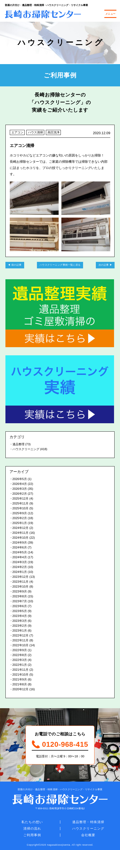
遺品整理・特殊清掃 (88, 822)
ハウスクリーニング (25, 449)
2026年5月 (19, 479)
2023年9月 (19, 591)
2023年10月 (20, 586)
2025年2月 (19, 518)
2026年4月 (19, 483)
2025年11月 (20, 503)
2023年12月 (20, 576)
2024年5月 (19, 552)
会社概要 (88, 835)
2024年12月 (20, 527)
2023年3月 (19, 620)
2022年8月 (19, 655)
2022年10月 (20, 645)
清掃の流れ (32, 828)
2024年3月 (19, 562)
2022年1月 (19, 664)
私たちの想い (32, 822)
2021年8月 (19, 684)
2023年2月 (19, 625)
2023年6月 (19, 606)
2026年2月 (19, 493)
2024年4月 (19, 557)
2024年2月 (19, 567)
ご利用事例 (32, 835)
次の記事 (104, 265)
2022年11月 (20, 640)
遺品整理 (18, 444)
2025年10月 (20, 508)
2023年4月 (19, 615)
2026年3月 (19, 488)
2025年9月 (19, 513)
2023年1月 (19, 630)
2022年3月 (19, 659)
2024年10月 (20, 537)
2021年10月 (20, 674)
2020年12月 (20, 689)
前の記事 (16, 265)
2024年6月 (19, 547)
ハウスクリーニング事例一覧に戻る (60, 265)
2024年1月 (19, 571)
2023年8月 (19, 596)
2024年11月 (20, 532)
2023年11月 (20, 581)
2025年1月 (19, 523)
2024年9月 (19, 542)
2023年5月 (19, 611)
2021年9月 (19, 679)
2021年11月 (20, 669)
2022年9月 (19, 650)
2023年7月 (19, 601)
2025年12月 (20, 498)
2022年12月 (20, 635)
